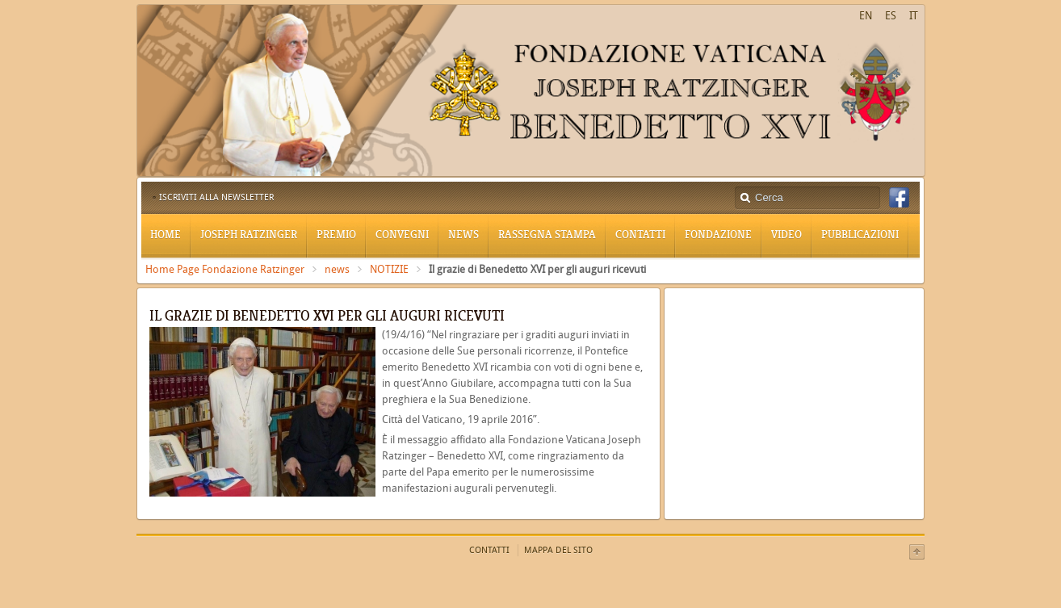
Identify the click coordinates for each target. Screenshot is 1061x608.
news (337, 269)
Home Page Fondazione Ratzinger (224, 269)
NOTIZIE (389, 269)
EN (865, 16)
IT (913, 16)
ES (890, 16)
